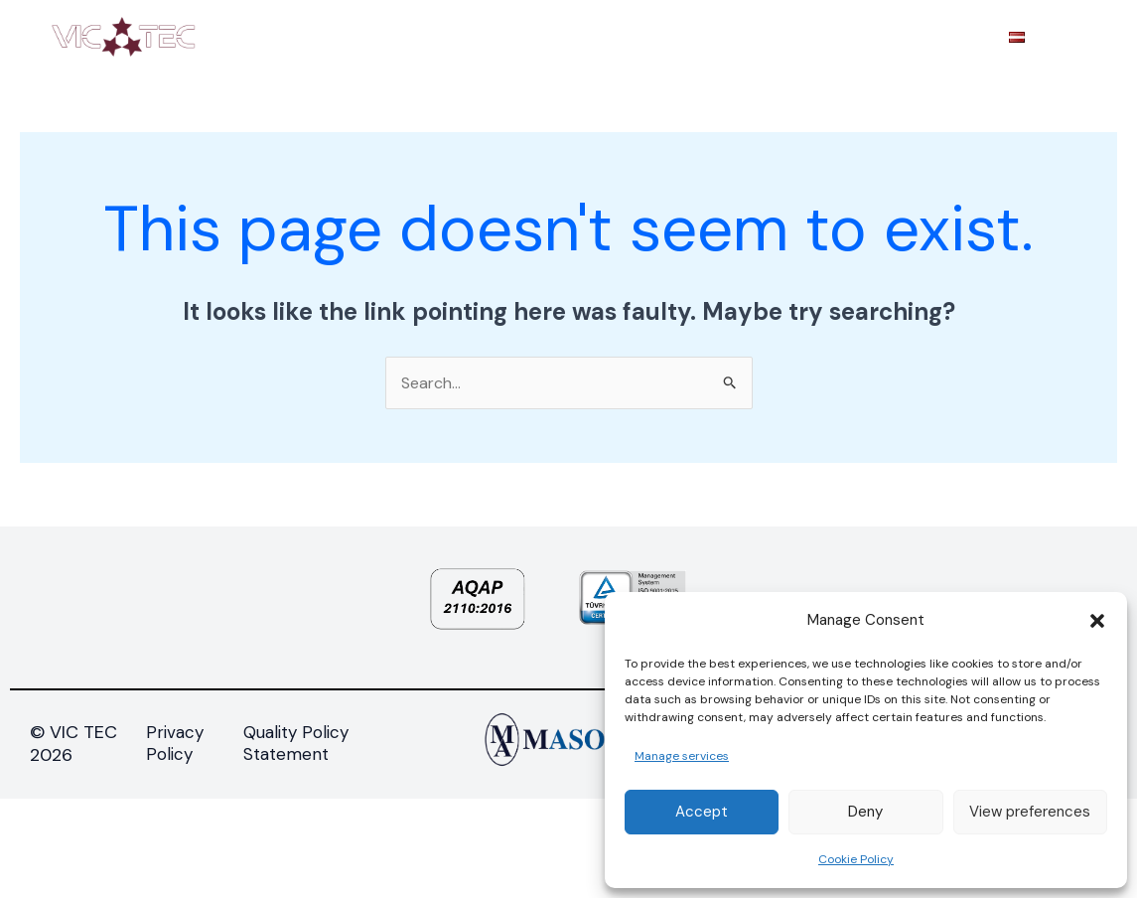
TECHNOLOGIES (633, 37)
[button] (1097, 621)
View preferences (1029, 812)
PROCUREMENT (790, 37)
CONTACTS (928, 37)
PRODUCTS (483, 37)
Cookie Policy (856, 859)
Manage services (682, 756)
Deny (865, 812)
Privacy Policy (175, 743)
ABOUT (366, 37)
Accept (701, 812)
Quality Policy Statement (296, 743)
